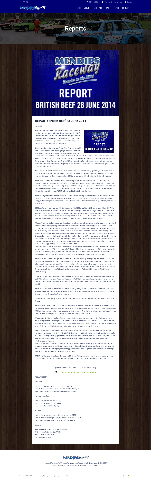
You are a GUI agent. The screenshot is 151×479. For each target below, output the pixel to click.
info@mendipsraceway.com (113, 2)
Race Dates (98, 8)
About (87, 8)
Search (129, 2)
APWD (66, 476)
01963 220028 (93, 2)
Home (79, 8)
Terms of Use (127, 476)
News (107, 8)
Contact (126, 8)
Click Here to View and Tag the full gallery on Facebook (75, 372)
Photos (116, 8)
